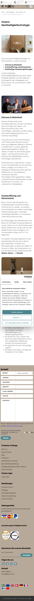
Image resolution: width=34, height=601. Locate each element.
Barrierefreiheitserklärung (10, 464)
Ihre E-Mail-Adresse (7, 552)
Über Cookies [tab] (27, 282)
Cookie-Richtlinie (7, 499)
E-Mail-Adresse (8, 391)
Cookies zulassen (17, 312)
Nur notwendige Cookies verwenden (17, 323)
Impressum (5, 458)
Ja (26, 432)
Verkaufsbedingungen (8, 493)
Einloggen (4, 490)
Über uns (4, 449)
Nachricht (6, 400)
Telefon (5, 396)
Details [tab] (16, 282)
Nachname (6, 382)
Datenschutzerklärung (13, 426)
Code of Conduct (6, 469)
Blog (2, 455)
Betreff (5, 373)
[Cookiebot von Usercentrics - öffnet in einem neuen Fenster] (24, 277)
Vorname (5, 377)
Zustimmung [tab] (6, 282)
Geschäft (6, 387)
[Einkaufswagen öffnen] (31, 6)
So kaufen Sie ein (7, 487)
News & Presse (6, 452)
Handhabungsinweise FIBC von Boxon (13, 467)
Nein (31, 432)
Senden (6, 438)
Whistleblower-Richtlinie (9, 461)
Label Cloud (5, 477)
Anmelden (26, 555)
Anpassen (17, 317)
